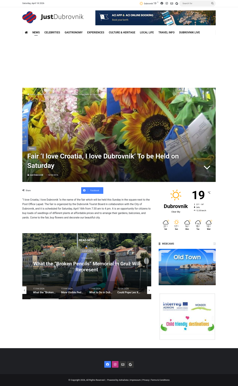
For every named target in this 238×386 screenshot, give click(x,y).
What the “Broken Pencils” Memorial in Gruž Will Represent (86, 266)
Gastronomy (73, 32)
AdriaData (123, 380)
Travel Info (166, 32)
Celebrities (52, 32)
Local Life (147, 32)
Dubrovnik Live (189, 32)
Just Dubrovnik (36, 175)
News (36, 32)
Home (31, 94)
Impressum (135, 380)
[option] (86, 266)
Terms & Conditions (160, 380)
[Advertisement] (119, 60)
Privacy (145, 380)
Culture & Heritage (122, 32)
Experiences (95, 32)
